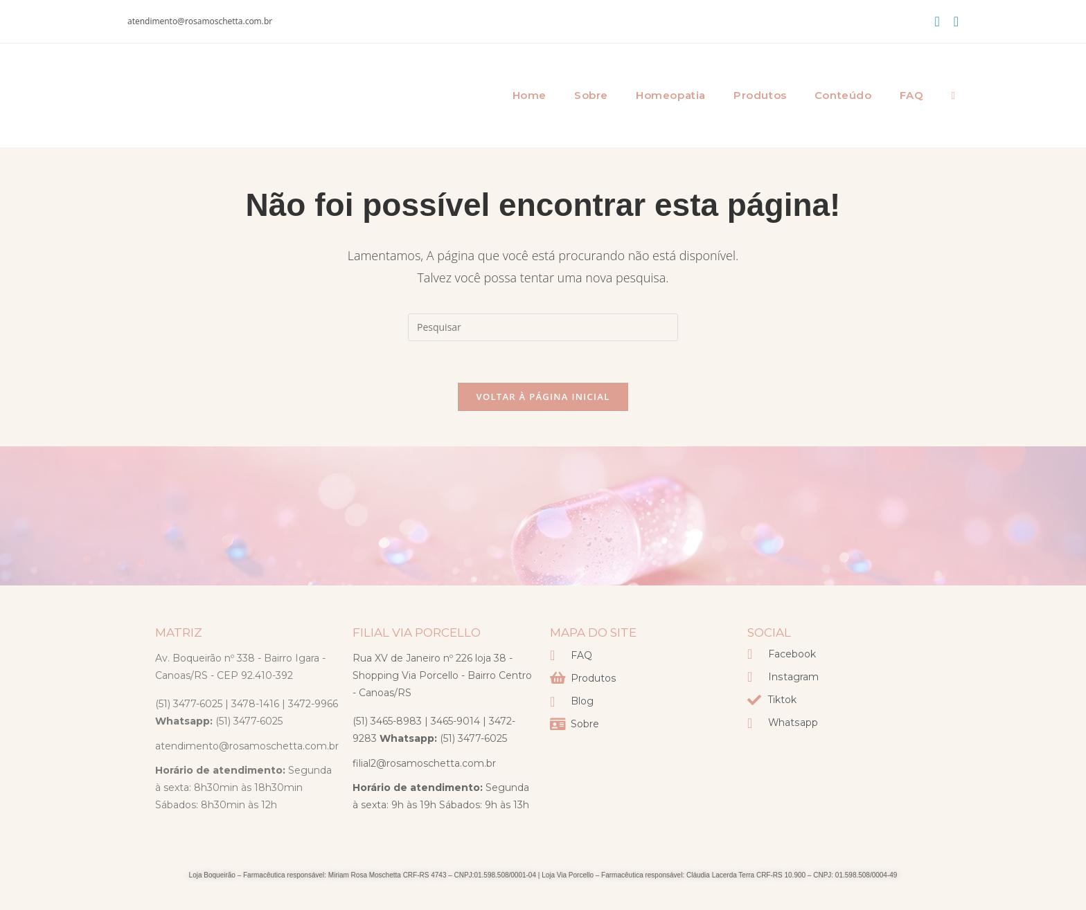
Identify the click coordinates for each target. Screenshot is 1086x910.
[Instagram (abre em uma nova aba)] (953, 21)
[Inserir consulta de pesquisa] (543, 327)
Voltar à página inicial (542, 397)
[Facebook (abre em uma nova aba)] (936, 21)
